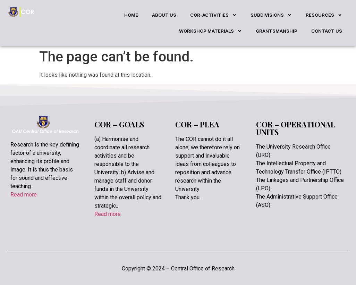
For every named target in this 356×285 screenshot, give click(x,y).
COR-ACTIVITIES (213, 15)
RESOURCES (324, 15)
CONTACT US (326, 31)
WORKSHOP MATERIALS (210, 31)
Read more (23, 194)
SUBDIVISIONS (271, 15)
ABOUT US (164, 15)
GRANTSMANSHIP (276, 31)
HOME (131, 15)
